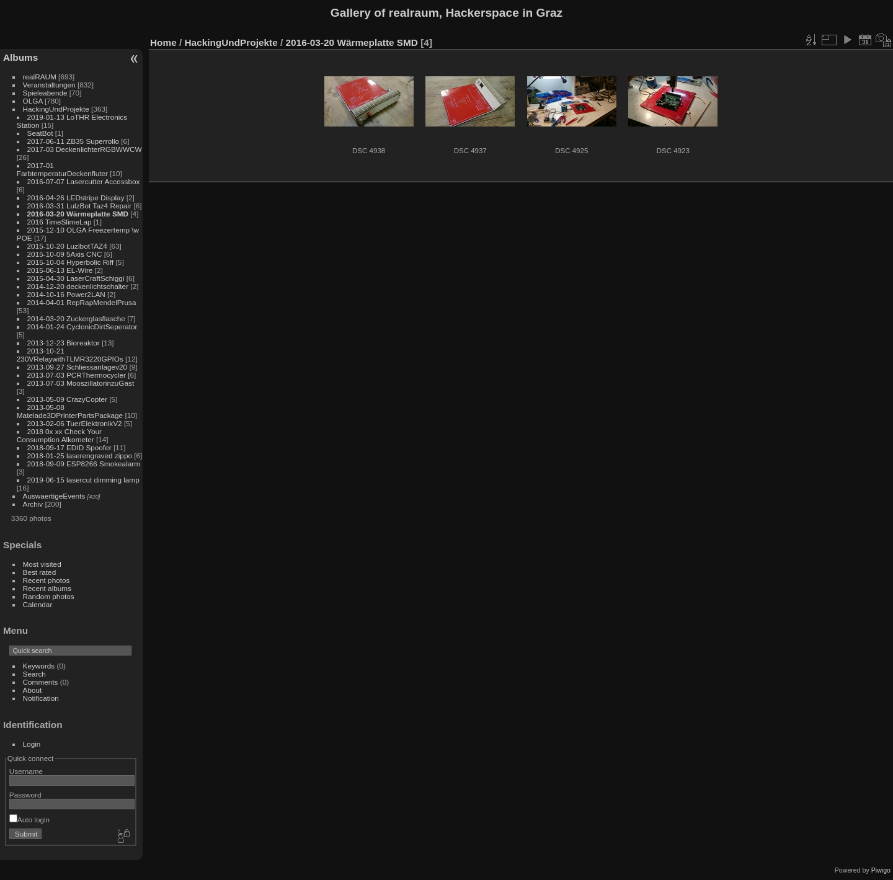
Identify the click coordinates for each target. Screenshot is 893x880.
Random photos (48, 596)
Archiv (33, 504)
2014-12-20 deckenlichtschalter (78, 286)
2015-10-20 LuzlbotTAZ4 (67, 246)
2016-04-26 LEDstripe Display (76, 197)
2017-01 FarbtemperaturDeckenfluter (62, 169)
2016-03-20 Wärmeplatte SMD (77, 214)
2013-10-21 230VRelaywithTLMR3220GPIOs (70, 355)
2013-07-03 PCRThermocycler (76, 375)
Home (163, 42)
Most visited (42, 564)
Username (26, 771)
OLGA (33, 101)
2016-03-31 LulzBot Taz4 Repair (79, 206)
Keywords (39, 666)
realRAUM (39, 77)
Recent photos (46, 580)
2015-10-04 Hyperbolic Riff (70, 262)
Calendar (38, 604)
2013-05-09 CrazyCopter (67, 399)
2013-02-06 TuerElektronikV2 (74, 423)
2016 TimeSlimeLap (59, 222)
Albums (20, 57)
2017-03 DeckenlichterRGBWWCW (84, 149)
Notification (41, 698)
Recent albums (47, 588)
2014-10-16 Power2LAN (66, 294)
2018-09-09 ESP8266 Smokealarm (83, 464)
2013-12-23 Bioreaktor (63, 343)
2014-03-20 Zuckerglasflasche (76, 318)
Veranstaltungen (49, 85)
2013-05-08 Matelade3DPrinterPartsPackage (70, 411)
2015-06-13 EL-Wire (60, 270)
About (32, 690)
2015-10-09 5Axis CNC (64, 254)
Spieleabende (45, 93)
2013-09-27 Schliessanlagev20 (77, 367)
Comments (40, 682)
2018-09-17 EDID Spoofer (69, 447)
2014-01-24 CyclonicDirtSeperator (82, 326)
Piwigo (881, 870)
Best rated (39, 572)
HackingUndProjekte (56, 109)
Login (32, 744)
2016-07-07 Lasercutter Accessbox (83, 181)
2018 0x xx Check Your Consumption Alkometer (59, 435)
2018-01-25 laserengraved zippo (79, 455)
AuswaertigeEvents (54, 496)
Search (34, 674)
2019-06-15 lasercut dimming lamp (83, 480)
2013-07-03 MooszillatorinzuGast (81, 383)
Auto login (29, 820)
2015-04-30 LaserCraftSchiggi (76, 278)
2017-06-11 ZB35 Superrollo (73, 141)
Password (25, 795)
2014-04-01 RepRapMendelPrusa (81, 302)
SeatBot (40, 133)
